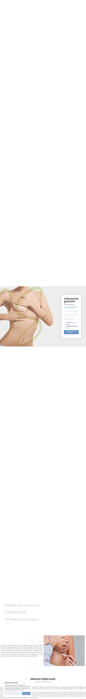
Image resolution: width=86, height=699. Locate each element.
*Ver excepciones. (69, 304)
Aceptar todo (26, 693)
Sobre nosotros (26, 3)
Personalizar (8, 693)
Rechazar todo (17, 693)
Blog (22, 6)
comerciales (67, 327)
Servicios (47, 3)
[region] (17, 688)
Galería (38, 3)
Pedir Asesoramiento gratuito (71, 332)
